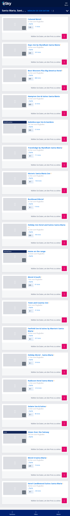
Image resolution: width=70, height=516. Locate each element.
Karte (30, 24)
